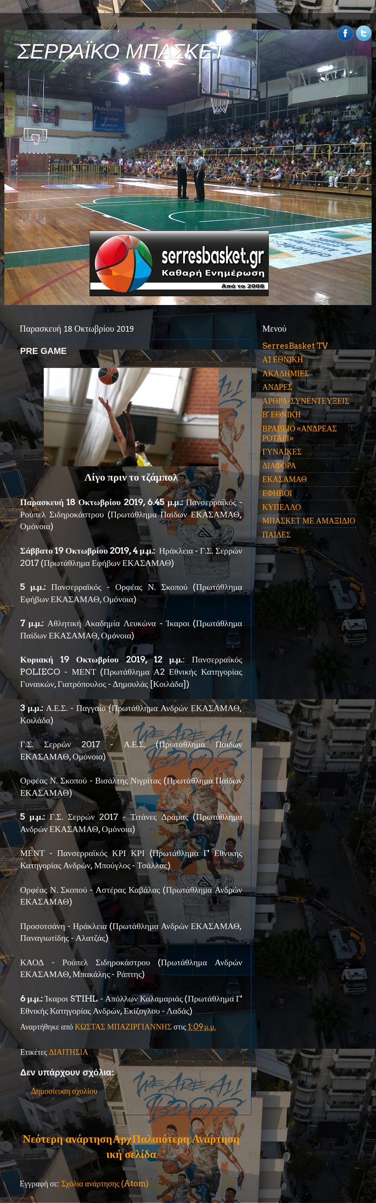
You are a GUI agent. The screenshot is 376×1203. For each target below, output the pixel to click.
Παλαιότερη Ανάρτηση (186, 1138)
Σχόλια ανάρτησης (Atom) (105, 1183)
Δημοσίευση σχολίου (64, 1091)
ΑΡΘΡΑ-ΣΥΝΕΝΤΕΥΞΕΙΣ (305, 401)
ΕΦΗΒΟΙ (277, 493)
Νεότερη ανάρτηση (67, 1138)
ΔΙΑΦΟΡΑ (279, 465)
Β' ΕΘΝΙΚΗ (281, 414)
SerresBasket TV (295, 345)
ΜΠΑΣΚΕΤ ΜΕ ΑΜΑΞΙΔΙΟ (308, 520)
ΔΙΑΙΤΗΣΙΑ (68, 1052)
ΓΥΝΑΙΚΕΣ (282, 451)
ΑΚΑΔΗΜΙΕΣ (285, 373)
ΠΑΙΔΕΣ (276, 534)
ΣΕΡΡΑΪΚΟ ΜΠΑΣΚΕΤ (121, 51)
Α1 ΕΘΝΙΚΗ (282, 359)
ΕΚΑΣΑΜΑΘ (284, 479)
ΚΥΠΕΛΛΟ (281, 507)
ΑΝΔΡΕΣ (277, 387)
